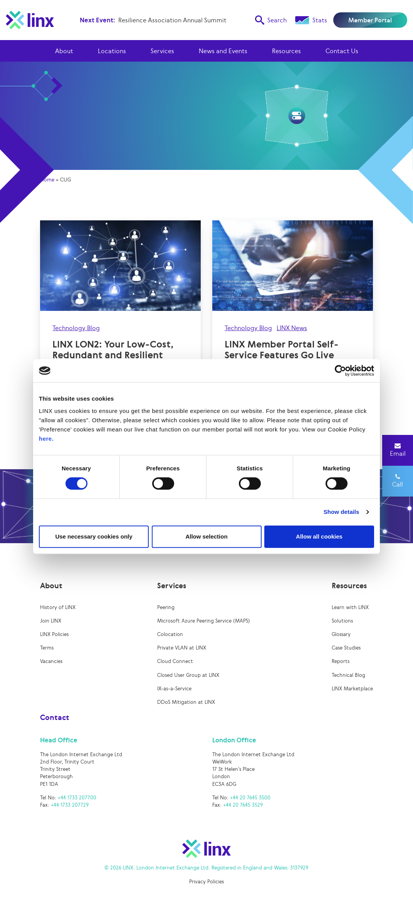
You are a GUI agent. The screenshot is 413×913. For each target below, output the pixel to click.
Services (162, 51)
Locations (112, 51)
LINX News (292, 328)
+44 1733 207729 (70, 805)
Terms (47, 647)
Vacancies (51, 661)
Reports (340, 661)
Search (271, 20)
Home (47, 179)
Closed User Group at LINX (188, 675)
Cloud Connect (175, 661)
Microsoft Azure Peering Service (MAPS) (203, 621)
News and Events (223, 51)
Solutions (342, 621)
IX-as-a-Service (174, 688)
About (64, 51)
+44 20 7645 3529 (243, 805)
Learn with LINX (350, 607)
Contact (54, 717)
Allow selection (206, 536)
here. (46, 438)
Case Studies (346, 647)
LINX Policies (54, 634)
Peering (166, 607)
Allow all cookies (319, 536)
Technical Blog (348, 675)
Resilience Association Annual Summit (172, 20)
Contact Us (342, 51)
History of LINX (58, 607)
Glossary (341, 634)
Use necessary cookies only (93, 536)
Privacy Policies (206, 881)
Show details (341, 512)
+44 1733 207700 (77, 797)
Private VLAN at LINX (181, 647)
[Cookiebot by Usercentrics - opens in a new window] (340, 370)
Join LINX (50, 621)
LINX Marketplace (352, 688)
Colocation (170, 634)
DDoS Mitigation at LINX (186, 702)
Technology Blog (76, 328)
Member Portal (370, 20)
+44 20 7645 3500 (250, 797)
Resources (286, 51)
